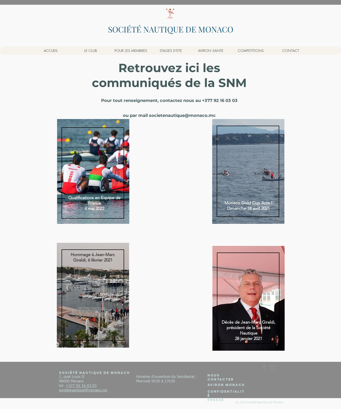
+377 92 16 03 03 (81, 386)
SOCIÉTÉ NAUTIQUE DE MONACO (170, 29)
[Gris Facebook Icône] (264, 367)
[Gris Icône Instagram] (272, 367)
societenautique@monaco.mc (182, 115)
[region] (93, 171)
